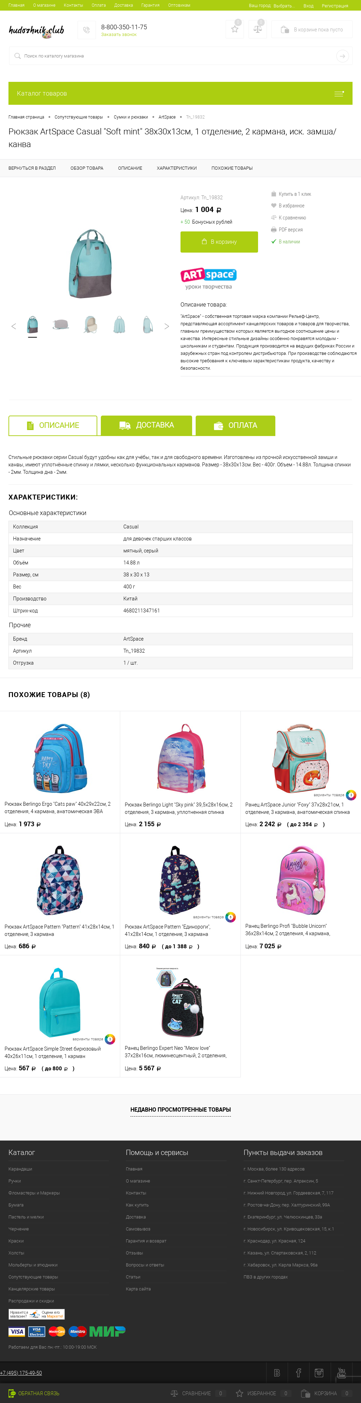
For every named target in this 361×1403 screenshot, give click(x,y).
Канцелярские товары (31, 1289)
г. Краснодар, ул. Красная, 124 (274, 1241)
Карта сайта (138, 1289)
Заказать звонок (119, 34)
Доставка (123, 5)
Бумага (16, 1205)
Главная (16, 5)
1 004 (203, 210)
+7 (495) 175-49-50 (21, 1373)
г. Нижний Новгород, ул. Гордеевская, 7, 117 (289, 1193)
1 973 (25, 824)
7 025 (265, 946)
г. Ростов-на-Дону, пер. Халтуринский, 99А (287, 1205)
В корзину (219, 241)
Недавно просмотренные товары (180, 1109)
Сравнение (198, 1393)
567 (39, 1068)
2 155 (145, 824)
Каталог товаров (180, 93)
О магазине (44, 5)
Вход (308, 5)
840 (162, 946)
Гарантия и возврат (146, 1241)
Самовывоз (138, 1229)
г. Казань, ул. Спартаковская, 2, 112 (280, 1253)
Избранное (264, 1393)
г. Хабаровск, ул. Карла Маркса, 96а (281, 1265)
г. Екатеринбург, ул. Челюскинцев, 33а (283, 1217)
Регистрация (335, 5)
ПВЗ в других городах (266, 1277)
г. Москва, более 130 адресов (274, 1169)
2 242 (285, 824)
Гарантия (150, 5)
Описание (53, 425)
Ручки (14, 1181)
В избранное (288, 205)
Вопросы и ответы (145, 1265)
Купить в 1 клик (291, 193)
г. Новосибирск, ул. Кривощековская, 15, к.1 (289, 1229)
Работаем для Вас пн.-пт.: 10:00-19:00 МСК (52, 1347)
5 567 (145, 1068)
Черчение (18, 1229)
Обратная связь (34, 1393)
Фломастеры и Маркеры (34, 1193)
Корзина (327, 1393)
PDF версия (287, 229)
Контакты (73, 5)
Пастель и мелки (26, 1217)
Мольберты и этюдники (32, 1265)
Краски (16, 1241)
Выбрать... (284, 5)
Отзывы (134, 1253)
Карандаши (20, 1169)
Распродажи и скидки (31, 1301)
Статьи (133, 1277)
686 (22, 946)
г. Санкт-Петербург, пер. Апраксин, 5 (281, 1181)
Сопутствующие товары (33, 1277)
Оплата (99, 5)
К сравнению (288, 217)
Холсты (16, 1253)
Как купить (137, 1205)
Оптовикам (179, 5)
